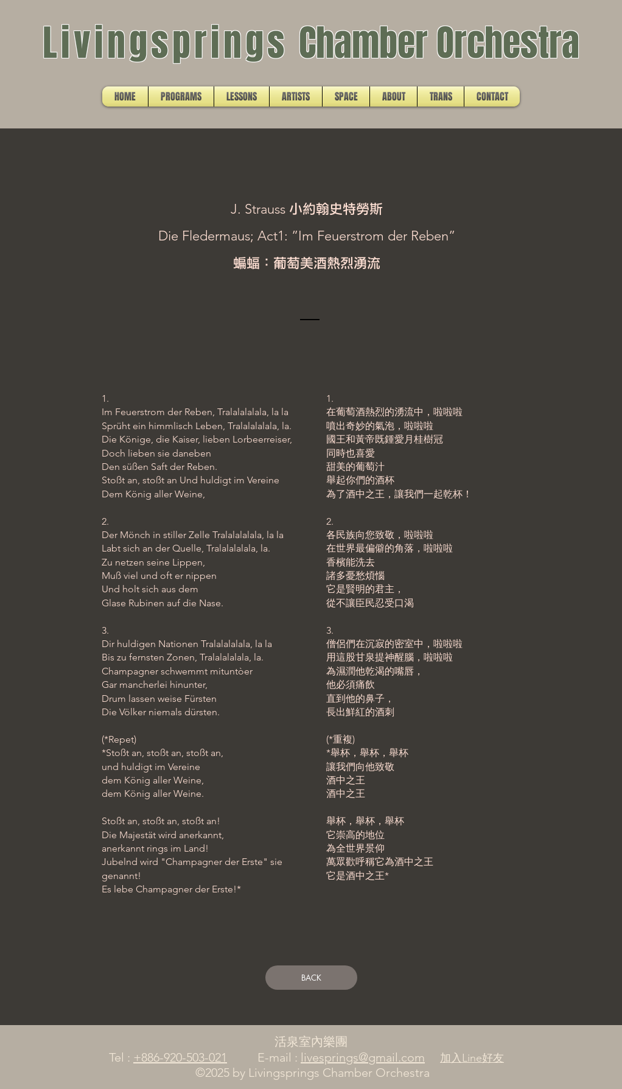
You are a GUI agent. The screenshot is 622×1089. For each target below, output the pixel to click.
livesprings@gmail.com (363, 1057)
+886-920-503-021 (180, 1057)
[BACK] (311, 977)
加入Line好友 (472, 1058)
